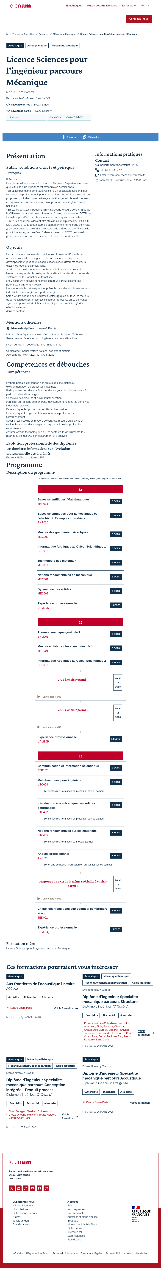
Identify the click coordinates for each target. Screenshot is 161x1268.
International (74, 1231)
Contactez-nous (138, 18)
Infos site (18, 1253)
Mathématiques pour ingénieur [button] (59, 780)
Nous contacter (76, 1212)
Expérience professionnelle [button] (57, 603)
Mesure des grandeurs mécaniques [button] (63, 532)
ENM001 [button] (43, 636)
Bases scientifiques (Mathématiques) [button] (64, 499)
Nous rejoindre (75, 1209)
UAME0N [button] (43, 607)
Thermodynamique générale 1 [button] (59, 632)
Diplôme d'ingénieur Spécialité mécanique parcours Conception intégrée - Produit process (35, 1085)
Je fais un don (21, 1220)
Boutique (72, 1220)
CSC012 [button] (43, 551)
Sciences (43, 34)
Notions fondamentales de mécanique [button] (65, 575)
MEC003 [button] (43, 536)
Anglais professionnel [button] (53, 853)
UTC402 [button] (43, 812)
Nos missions (20, 1209)
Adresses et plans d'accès (82, 1216)
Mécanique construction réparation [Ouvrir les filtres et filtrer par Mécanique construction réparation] (105, 982)
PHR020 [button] (43, 522)
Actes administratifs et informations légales (78, 1253)
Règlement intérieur (37, 1253)
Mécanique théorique (64, 34)
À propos (72, 1201)
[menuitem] (73, 5)
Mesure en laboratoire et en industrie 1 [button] (65, 646)
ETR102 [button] (43, 770)
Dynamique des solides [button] (54, 589)
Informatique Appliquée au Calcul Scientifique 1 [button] (72, 546)
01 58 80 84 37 (113, 169)
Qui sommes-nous (24, 1201)
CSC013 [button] (43, 665)
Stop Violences (76, 1235)
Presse (71, 1205)
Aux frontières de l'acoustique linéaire (40, 984)
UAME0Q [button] (43, 932)
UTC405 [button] (43, 835)
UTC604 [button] (43, 784)
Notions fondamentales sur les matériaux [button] (67, 830)
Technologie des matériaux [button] (57, 560)
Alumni (17, 1216)
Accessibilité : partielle (119, 1253)
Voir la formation (64, 1008)
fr (7, 34)
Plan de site (74, 1239)
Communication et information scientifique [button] (68, 766)
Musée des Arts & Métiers (82, 1224)
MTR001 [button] (43, 650)
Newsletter (141, 1253)
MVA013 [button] (43, 503)
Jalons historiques (23, 1205)
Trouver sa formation (23, 34)
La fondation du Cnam (26, 1212)
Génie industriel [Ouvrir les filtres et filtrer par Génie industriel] (141, 982)
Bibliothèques (75, 1228)
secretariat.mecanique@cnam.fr (126, 175)
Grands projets (21, 1224)
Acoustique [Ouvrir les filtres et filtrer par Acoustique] (15, 45)
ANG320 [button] (43, 858)
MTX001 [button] (43, 565)
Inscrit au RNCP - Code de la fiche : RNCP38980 (33, 344)
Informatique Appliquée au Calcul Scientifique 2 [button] (72, 660)
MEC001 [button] (43, 579)
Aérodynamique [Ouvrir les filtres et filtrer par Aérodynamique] (37, 45)
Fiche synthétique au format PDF (25, 457)
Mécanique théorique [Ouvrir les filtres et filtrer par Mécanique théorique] (65, 45)
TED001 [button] (43, 917)
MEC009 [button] (43, 593)
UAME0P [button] (43, 741)
